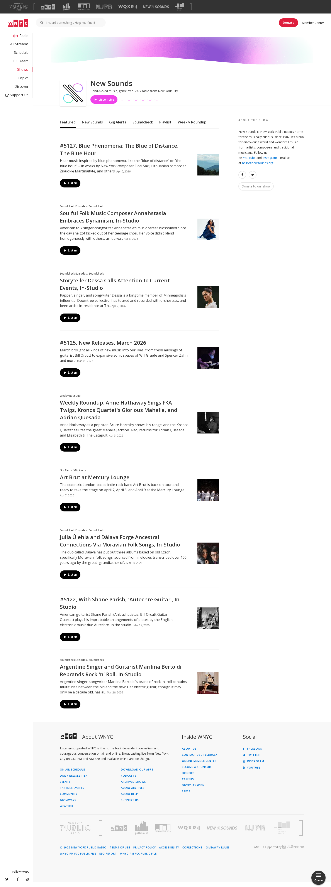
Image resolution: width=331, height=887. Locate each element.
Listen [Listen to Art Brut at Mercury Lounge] (70, 512)
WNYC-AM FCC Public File (138, 859)
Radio (24, 35)
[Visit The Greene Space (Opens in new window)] (179, 7)
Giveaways (68, 805)
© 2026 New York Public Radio (83, 853)
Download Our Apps (137, 775)
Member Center (313, 23)
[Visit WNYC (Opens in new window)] (48, 7)
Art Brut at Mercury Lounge (94, 482)
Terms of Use (120, 853)
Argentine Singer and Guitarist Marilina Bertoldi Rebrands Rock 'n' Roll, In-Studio (121, 675)
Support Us (17, 95)
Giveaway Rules (218, 853)
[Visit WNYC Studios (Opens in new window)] (84, 6)
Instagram (270, 163)
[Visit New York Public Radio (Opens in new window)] (75, 833)
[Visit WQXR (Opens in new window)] (127, 7)
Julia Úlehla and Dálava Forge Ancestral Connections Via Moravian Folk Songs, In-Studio (120, 546)
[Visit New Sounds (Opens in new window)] (156, 6)
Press (186, 796)
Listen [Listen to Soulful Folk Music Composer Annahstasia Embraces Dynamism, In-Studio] (70, 255)
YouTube (249, 163)
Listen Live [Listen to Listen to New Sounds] (104, 105)
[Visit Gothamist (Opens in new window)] (66, 7)
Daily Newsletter (73, 781)
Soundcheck (142, 127)
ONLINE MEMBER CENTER (199, 766)
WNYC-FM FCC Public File (78, 859)
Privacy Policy (144, 853)
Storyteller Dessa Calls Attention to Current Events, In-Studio (115, 289)
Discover (21, 86)
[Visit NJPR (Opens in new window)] (104, 7)
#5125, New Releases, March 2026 (103, 347)
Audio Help (129, 799)
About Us (189, 754)
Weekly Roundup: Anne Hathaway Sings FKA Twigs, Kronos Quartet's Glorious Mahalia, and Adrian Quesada (118, 415)
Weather (66, 811)
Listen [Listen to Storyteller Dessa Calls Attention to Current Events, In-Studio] (70, 323)
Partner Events (72, 793)
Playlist (165, 127)
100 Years (21, 61)
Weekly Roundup (192, 127)
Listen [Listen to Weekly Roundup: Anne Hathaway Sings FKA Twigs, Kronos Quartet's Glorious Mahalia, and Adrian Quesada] (70, 452)
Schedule (21, 52)
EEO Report (108, 859)
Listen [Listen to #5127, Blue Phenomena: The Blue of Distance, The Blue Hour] (70, 188)
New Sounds (92, 127)
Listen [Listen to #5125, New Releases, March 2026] (70, 378)
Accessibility (169, 853)
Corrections (192, 853)
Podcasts (128, 781)
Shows (22, 69)
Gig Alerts (117, 127)
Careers (188, 784)
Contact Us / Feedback (199, 760)
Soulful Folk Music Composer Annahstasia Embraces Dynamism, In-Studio (113, 222)
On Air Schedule (72, 775)
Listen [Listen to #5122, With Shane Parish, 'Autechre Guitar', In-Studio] (70, 642)
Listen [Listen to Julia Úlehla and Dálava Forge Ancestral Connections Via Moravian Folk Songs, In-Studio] (70, 580)
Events (65, 787)
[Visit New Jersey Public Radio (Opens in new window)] (255, 833)
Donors (188, 778)
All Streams (19, 44)
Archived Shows (133, 787)
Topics (23, 78)
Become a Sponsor (196, 772)
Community (69, 799)
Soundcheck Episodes (73, 211)
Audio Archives (132, 793)
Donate (288, 22)
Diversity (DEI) (193, 790)
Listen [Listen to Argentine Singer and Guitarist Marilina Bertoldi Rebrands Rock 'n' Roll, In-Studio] (70, 709)
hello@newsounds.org (257, 168)
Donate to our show (256, 191)
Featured (68, 127)
